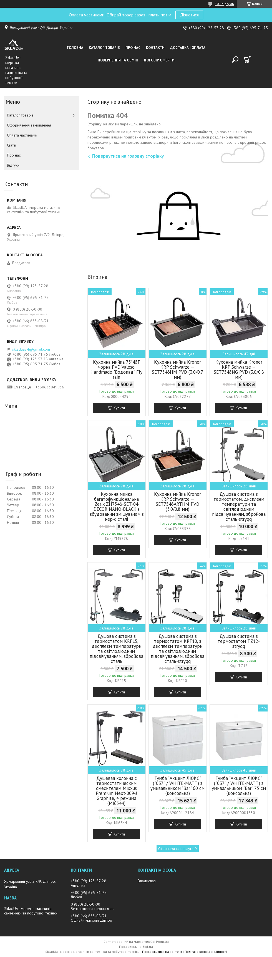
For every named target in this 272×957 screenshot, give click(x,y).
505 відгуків (224, 4)
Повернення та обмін (118, 60)
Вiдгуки (13, 165)
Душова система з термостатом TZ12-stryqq (239, 641)
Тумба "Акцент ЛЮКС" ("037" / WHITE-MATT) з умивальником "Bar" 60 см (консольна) (177, 786)
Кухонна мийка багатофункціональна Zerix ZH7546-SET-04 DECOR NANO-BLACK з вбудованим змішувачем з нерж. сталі (116, 507)
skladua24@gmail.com (31, 349)
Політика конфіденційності (206, 951)
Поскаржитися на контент (162, 951)
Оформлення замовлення (29, 125)
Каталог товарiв (104, 47)
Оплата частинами (22, 135)
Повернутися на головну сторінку (128, 156)
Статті (11, 145)
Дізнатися (189, 15)
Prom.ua (162, 941)
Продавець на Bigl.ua (136, 946)
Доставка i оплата (187, 47)
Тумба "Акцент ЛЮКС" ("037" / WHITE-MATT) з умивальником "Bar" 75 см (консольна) (239, 786)
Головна (75, 47)
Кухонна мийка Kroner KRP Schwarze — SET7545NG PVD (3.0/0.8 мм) (239, 370)
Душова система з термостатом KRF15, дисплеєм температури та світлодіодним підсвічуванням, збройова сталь (116, 649)
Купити (119, 407)
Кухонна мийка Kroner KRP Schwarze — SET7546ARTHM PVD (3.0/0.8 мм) (177, 502)
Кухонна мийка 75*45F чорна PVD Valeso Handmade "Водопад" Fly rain (116, 370)
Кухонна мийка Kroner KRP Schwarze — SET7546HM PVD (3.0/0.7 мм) (177, 370)
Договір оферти (159, 60)
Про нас (132, 47)
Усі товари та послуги (175, 848)
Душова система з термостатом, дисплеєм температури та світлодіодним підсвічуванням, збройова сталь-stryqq (239, 507)
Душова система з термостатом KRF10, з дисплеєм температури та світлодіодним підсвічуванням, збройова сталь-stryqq (177, 649)
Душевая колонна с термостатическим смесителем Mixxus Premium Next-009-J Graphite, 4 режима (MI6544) (116, 791)
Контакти (155, 47)
